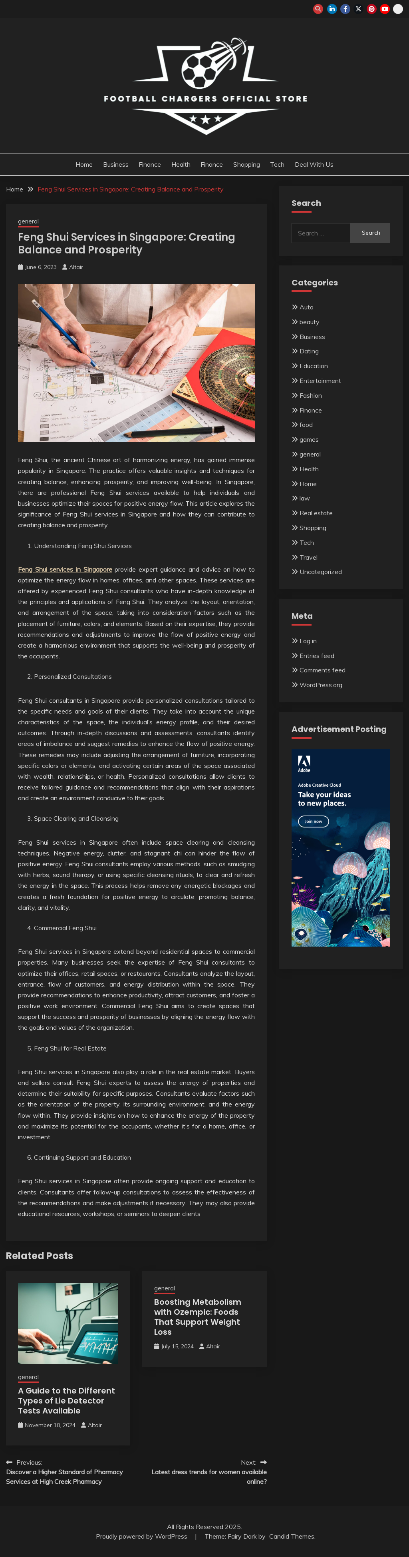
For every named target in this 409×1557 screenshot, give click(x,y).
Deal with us (314, 164)
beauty (310, 322)
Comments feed (322, 670)
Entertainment (320, 381)
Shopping (246, 164)
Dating (309, 351)
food (306, 425)
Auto (307, 307)
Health (181, 164)
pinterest (372, 9)
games (309, 439)
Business (116, 164)
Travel (309, 557)
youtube (385, 9)
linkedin (332, 9)
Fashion (311, 395)
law (305, 498)
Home (84, 164)
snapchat (398, 9)
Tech (277, 164)
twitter (358, 9)
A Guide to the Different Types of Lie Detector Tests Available (66, 1400)
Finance (150, 164)
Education (314, 366)
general (28, 221)
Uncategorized (321, 572)
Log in (308, 641)
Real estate (316, 513)
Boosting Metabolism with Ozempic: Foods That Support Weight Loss (197, 1317)
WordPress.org (321, 685)
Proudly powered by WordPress (142, 1536)
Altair (76, 267)
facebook (345, 9)
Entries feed (317, 656)
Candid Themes (291, 1536)
